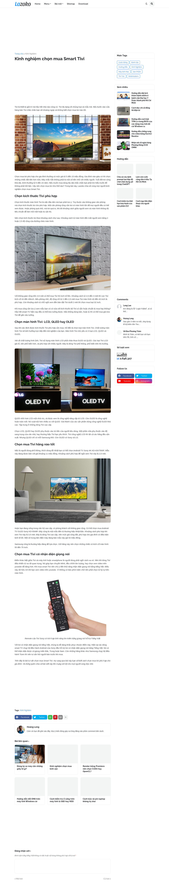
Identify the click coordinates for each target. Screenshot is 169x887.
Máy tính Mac (124, 72)
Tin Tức (122, 76)
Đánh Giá (134, 62)
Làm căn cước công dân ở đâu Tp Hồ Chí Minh (144, 179)
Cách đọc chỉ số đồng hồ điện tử (141, 109)
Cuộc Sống (123, 62)
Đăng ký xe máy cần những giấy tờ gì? (30, 767)
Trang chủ (19, 54)
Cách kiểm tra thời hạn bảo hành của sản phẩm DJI (125, 203)
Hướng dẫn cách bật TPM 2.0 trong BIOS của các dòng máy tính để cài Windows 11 (142, 122)
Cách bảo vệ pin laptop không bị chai (94, 800)
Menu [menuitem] (46, 4)
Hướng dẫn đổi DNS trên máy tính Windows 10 (28, 800)
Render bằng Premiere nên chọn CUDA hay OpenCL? (94, 769)
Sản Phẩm (137, 72)
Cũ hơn (106, 879)
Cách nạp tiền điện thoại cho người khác (144, 203)
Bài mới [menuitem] (58, 4)
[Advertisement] (84, 30)
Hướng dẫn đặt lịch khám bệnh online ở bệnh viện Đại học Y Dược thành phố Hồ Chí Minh (141, 98)
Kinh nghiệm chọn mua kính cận (61, 767)
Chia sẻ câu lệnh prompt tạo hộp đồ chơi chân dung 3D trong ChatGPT (125, 180)
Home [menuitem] (37, 4)
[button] (146, 3)
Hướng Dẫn (123, 67)
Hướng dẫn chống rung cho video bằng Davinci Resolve (142, 133)
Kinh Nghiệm (30, 54)
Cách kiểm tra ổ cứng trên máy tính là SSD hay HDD (62, 800)
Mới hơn (19, 879)
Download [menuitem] (83, 4)
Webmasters (133, 76)
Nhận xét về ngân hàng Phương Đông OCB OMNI (141, 145)
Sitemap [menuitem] (71, 4)
